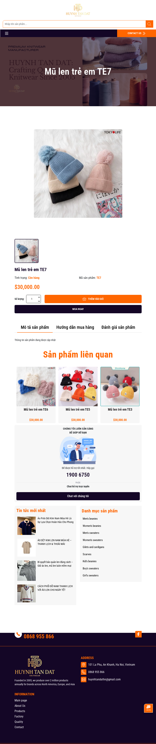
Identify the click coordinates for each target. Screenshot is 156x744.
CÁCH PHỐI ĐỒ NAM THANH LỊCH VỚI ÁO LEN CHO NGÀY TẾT (55, 588)
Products (20, 711)
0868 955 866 (39, 636)
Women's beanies (92, 526)
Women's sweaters (93, 540)
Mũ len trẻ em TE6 (36, 409)
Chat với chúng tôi (78, 496)
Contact (19, 727)
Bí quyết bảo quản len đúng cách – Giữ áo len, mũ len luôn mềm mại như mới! (55, 564)
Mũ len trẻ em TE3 (120, 409)
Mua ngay (78, 309)
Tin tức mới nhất (30, 510)
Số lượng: (19, 298)
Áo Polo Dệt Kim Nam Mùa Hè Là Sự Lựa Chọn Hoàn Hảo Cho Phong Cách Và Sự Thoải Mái (55, 520)
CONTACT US (137, 33)
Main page (21, 700)
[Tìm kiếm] (149, 24)
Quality (19, 722)
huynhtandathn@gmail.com (104, 679)
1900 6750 (78, 475)
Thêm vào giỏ (93, 299)
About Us (20, 705)
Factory (19, 716)
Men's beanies (90, 518)
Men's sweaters (91, 533)
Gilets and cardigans (93, 547)
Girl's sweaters (91, 575)
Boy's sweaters (91, 568)
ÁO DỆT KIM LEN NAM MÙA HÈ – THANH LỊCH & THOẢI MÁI (54, 542)
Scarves (87, 554)
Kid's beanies (90, 561)
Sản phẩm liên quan (78, 354)
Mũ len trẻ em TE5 (78, 409)
